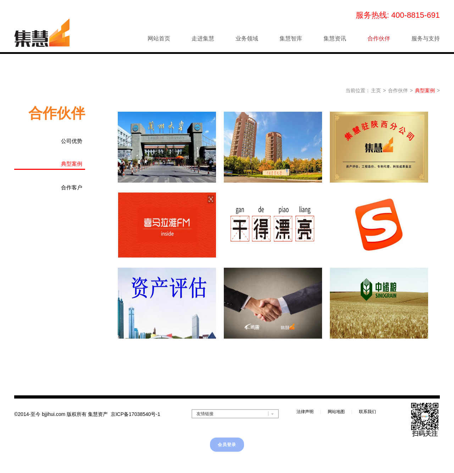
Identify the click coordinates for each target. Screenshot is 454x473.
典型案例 (425, 90)
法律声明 (305, 411)
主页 (376, 90)
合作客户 (71, 187)
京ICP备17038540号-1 (135, 414)
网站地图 (336, 411)
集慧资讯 (334, 38)
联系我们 (367, 411)
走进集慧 (203, 38)
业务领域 (247, 38)
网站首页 (159, 38)
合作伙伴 (378, 38)
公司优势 (71, 141)
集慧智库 (290, 38)
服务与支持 (425, 38)
